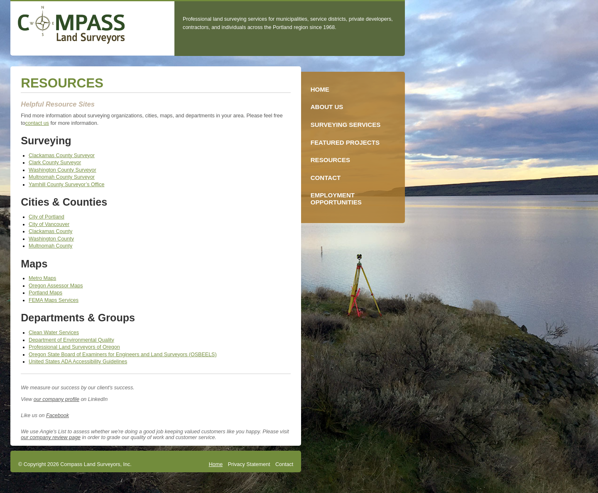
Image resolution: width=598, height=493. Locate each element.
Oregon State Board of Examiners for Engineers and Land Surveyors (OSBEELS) (123, 354)
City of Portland (46, 217)
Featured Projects (345, 142)
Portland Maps (45, 293)
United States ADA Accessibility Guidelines (78, 361)
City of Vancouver (49, 224)
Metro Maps (42, 278)
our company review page (51, 437)
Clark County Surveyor (55, 162)
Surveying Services (346, 124)
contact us (37, 123)
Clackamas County (50, 231)
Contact (284, 464)
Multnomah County (50, 246)
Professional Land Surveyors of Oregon (74, 347)
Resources (330, 159)
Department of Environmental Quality (71, 340)
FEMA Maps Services (53, 300)
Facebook (57, 415)
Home (216, 464)
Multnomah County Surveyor (62, 177)
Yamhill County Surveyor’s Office (66, 184)
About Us (327, 106)
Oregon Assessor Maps (56, 286)
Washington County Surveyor (62, 170)
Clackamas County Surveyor (62, 155)
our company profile (56, 399)
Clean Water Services (54, 332)
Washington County (51, 239)
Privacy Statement (249, 464)
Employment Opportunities (336, 199)
